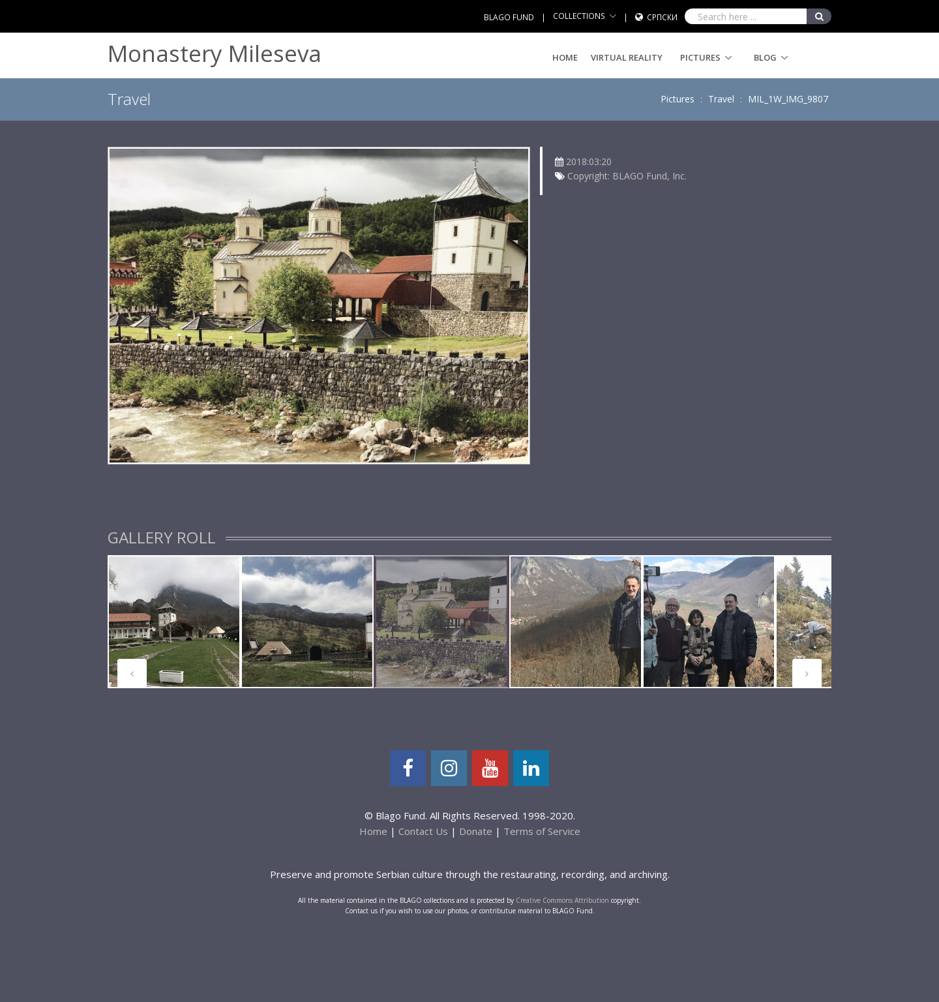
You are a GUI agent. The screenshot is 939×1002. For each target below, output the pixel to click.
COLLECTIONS (579, 16)
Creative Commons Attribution (562, 900)
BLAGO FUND (509, 17)
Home (565, 57)
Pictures (700, 57)
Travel (721, 99)
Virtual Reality (627, 57)
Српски (662, 17)
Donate (475, 831)
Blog (765, 57)
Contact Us (423, 831)
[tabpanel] (174, 621)
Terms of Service (541, 831)
